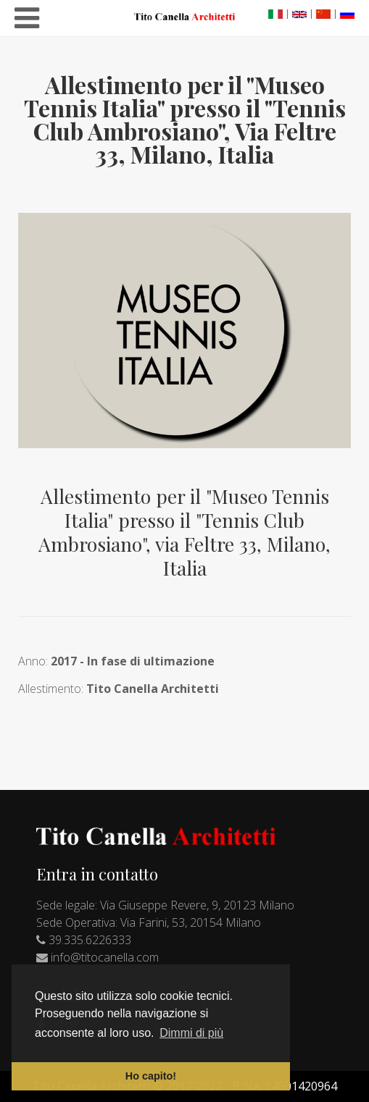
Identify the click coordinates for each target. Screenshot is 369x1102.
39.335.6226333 (90, 940)
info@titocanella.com (105, 957)
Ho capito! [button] (150, 1076)
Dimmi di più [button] (191, 1033)
